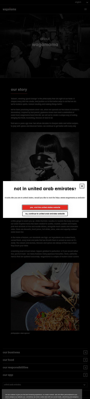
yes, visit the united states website (45, 207)
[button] (82, 186)
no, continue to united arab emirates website (45, 214)
